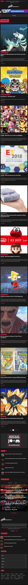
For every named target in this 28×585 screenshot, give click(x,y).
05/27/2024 (22, 1)
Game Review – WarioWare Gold (8, 96)
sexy (12, 578)
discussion (19, 575)
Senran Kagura (7, 578)
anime (2, 573)
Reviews (3, 558)
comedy (12, 573)
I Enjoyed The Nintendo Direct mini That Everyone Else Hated (13, 55)
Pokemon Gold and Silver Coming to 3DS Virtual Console (13, 377)
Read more (2, 63)
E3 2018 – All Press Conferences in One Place (11, 175)
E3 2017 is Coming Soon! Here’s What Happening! (12, 296)
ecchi (23, 575)
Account (17, 2)
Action (3, 564)
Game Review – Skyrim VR (11, 509)
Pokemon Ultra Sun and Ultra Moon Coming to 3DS (12, 418)
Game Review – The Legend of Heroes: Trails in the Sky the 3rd (15, 498)
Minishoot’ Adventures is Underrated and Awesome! (13, 1)
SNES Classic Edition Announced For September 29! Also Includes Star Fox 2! (13, 215)
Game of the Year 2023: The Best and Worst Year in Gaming (15, 472)
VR (22, 578)
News (2, 555)
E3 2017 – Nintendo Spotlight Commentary (10, 256)
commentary (7, 573)
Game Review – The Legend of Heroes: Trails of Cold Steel (15, 504)
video (2, 578)
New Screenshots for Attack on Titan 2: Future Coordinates (11, 337)
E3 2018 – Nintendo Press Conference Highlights (11, 135)
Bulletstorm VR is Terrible (9, 467)
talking (8, 575)
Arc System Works (17, 578)
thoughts (21, 573)
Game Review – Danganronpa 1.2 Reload (14, 492)
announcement (13, 575)
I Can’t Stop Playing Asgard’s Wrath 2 (11, 463)
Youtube (3, 561)
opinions (16, 573)
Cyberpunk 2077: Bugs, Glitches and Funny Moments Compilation (15, 458)
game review (3, 575)
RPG (2, 567)
